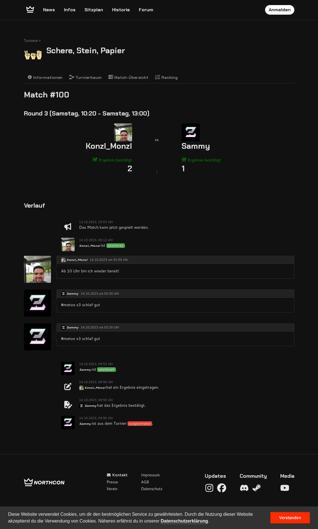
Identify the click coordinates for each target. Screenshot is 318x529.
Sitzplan (93, 10)
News (49, 10)
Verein (111, 488)
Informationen (45, 77)
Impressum (150, 474)
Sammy (196, 146)
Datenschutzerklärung (184, 521)
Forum (146, 10)
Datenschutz (152, 488)
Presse (112, 481)
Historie (121, 10)
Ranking (166, 77)
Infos (69, 10)
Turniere (31, 40)
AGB (145, 481)
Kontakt (117, 474)
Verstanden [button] (290, 517)
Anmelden (280, 10)
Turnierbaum (85, 77)
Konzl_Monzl (109, 146)
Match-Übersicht (128, 77)
